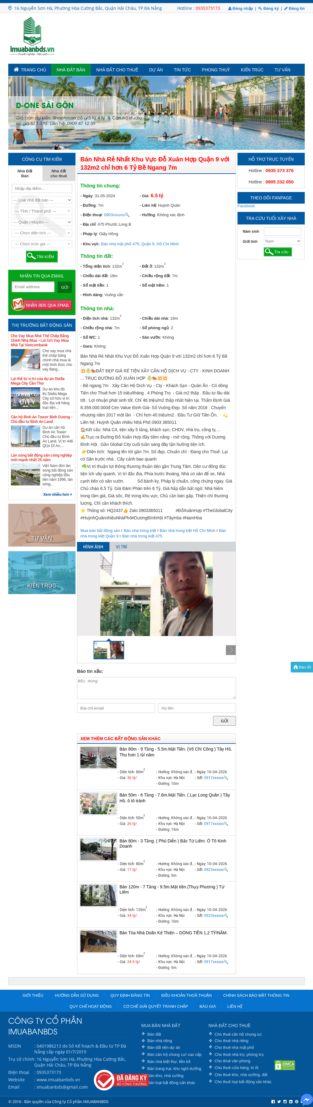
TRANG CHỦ (30, 69)
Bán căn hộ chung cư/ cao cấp (174, 1054)
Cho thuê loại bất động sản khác (243, 1081)
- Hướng (147, 215)
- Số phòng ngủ (154, 328)
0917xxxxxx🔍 (216, 778)
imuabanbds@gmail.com (62, 1087)
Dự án (156, 69)
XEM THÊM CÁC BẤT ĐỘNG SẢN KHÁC (120, 738)
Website (16, 1080)
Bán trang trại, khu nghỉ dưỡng (174, 1068)
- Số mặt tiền (92, 285)
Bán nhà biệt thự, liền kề (168, 1061)
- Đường (88, 205)
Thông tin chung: (100, 185)
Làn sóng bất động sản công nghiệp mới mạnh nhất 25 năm (41, 457)
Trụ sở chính (21, 1059)
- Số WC (88, 337)
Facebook (246, 206)
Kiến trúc (252, 69)
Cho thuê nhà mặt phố (234, 1047)
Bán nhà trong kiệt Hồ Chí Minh (187, 530)
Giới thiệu (33, 995)
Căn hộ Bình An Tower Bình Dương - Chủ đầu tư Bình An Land (42, 419)
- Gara (86, 346)
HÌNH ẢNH (93, 546)
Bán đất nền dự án (163, 1047)
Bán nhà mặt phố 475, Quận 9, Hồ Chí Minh (140, 244)
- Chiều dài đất (94, 275)
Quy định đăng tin (130, 995)
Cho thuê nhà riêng (232, 1040)
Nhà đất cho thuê (117, 69)
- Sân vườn (150, 337)
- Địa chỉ (87, 224)
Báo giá (208, 1006)
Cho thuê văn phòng (232, 1061)
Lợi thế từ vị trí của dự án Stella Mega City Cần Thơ (37, 381)
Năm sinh (251, 231)
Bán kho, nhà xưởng (165, 1075)
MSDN (14, 1046)
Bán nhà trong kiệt (140, 530)
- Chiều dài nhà (154, 318)
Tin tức (182, 69)
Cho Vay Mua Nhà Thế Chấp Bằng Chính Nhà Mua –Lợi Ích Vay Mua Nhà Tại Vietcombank (40, 340)
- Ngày (86, 196)
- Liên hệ (148, 205)
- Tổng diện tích (95, 266)
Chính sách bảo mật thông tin (256, 995)
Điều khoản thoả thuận (186, 995)
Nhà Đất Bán (71, 69)
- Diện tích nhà (94, 318)
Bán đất (154, 1034)
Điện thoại (18, 1072)
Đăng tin (294, 8)
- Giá (144, 196)
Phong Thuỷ (216, 69)
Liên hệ (234, 1006)
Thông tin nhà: (97, 308)
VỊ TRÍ (121, 546)
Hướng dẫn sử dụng (77, 995)
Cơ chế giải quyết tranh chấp (155, 1006)
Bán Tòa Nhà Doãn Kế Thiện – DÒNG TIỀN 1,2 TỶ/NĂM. (174, 932)
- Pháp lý (88, 234)
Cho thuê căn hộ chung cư (238, 1034)
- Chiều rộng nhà (96, 328)
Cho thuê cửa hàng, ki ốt (236, 1067)
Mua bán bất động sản (100, 530)
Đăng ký (268, 8)
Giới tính (250, 241)
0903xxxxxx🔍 (117, 215)
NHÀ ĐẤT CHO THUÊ (229, 1025)
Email (14, 1087)
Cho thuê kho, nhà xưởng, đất (241, 1074)
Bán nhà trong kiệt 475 (142, 536)
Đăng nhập (240, 8)
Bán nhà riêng (159, 1040)
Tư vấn (282, 69)
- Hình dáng (91, 294)
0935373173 (208, 8)
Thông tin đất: (96, 256)
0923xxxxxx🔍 (216, 870)
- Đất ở (146, 266)
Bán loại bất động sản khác (171, 1082)
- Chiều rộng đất (155, 275)
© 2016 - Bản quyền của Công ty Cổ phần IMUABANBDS (58, 1101)
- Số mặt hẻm (152, 285)
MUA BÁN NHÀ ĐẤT (160, 1025)
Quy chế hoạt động (90, 1006)
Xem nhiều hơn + (57, 494)
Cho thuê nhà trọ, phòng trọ (239, 1054)
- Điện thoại (91, 215)
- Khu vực (89, 244)
